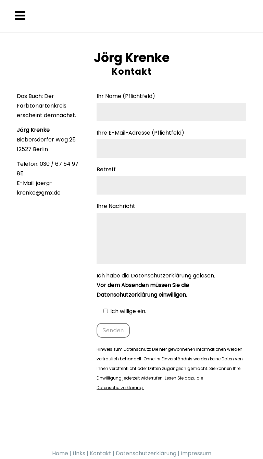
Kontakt (101, 453)
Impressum (196, 453)
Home (60, 453)
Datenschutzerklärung (161, 276)
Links (79, 453)
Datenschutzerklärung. (120, 387)
